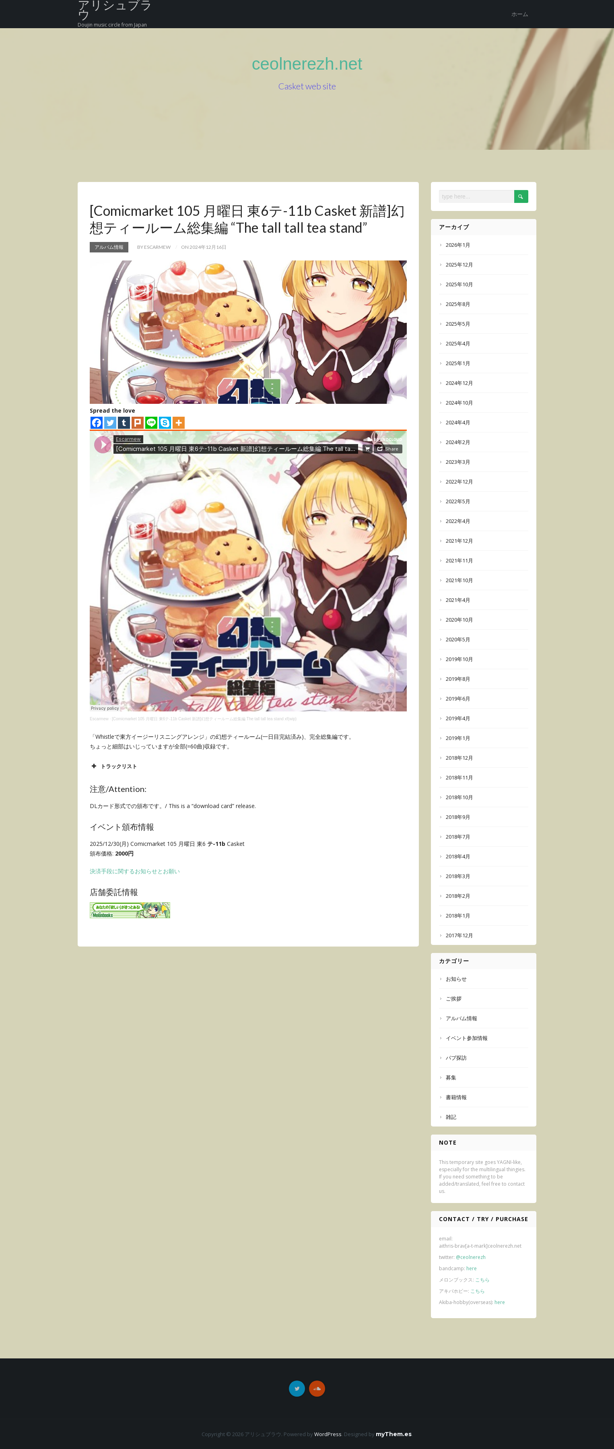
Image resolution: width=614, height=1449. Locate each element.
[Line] (151, 423)
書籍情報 (456, 1097)
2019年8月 (458, 678)
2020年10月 (459, 619)
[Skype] (165, 423)
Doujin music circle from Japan (112, 24)
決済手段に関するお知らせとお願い (135, 871)
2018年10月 (459, 797)
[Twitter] (110, 423)
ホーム (519, 14)
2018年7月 (458, 836)
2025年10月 (459, 284)
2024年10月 (459, 402)
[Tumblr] (124, 423)
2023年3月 (458, 461)
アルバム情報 (109, 247)
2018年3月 (458, 876)
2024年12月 (459, 383)
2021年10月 (459, 580)
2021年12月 (459, 540)
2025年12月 (459, 264)
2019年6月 (458, 698)
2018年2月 (458, 895)
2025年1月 (458, 363)
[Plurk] (138, 423)
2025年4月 (458, 343)
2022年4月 (458, 521)
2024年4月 (458, 422)
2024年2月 (458, 442)
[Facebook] (97, 423)
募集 (451, 1077)
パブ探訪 (456, 1057)
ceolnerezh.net (307, 63)
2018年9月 (458, 817)
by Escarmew (154, 247)
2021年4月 (458, 600)
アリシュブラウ (115, 10)
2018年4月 (458, 856)
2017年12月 (459, 935)
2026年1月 (458, 244)
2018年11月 (459, 777)
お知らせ (456, 978)
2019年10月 (459, 659)
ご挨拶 (454, 998)
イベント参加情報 (467, 1038)
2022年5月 (458, 501)
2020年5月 (458, 639)
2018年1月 (458, 915)
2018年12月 (459, 757)
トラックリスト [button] (113, 766)
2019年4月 (458, 718)
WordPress (328, 1434)
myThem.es (394, 1434)
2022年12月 (459, 481)
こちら (482, 1279)
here (471, 1268)
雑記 (451, 1116)
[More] (179, 423)
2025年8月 (458, 304)
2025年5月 (458, 323)
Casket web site (307, 88)
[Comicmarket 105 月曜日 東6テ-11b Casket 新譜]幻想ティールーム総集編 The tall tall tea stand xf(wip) (204, 719)
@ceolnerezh (471, 1257)
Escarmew (99, 719)
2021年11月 (459, 560)
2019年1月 (458, 738)
